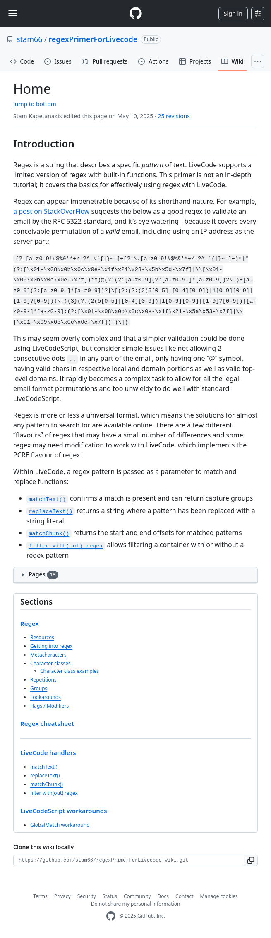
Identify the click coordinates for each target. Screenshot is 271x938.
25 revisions (174, 116)
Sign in (233, 13)
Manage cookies (219, 896)
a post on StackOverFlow (51, 211)
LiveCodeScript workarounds (63, 810)
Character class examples (69, 670)
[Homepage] (135, 13)
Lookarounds (45, 697)
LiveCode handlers (48, 752)
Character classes (50, 663)
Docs (163, 896)
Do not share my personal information (135, 903)
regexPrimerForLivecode (92, 39)
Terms (40, 896)
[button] (251, 860)
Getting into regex (51, 646)
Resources (42, 637)
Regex (29, 623)
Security (86, 896)
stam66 (30, 39)
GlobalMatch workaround (60, 824)
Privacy (62, 896)
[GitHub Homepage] (111, 916)
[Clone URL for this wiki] (128, 860)
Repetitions (43, 679)
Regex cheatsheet (47, 723)
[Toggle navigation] (13, 13)
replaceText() (45, 775)
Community (137, 896)
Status (110, 896)
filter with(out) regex (54, 792)
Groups (38, 688)
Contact (184, 896)
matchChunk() (46, 784)
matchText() (44, 766)
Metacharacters (48, 654)
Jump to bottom (34, 104)
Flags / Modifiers (49, 705)
